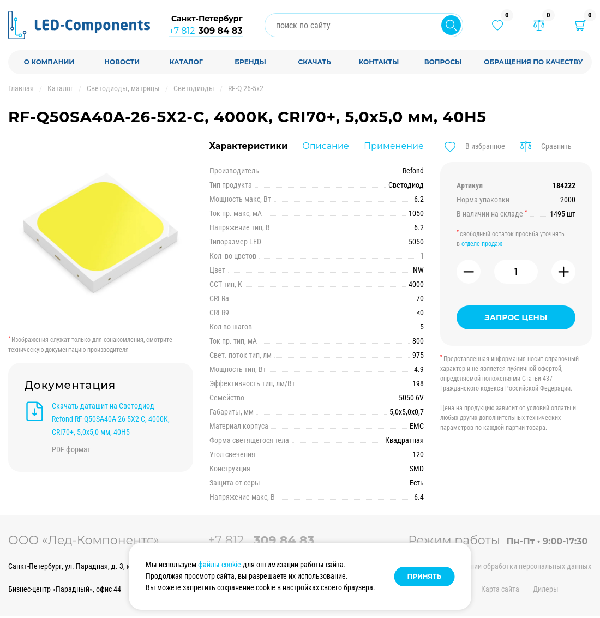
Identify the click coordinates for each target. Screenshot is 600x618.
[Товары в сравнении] (539, 25)
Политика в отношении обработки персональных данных (499, 566)
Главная (21, 88)
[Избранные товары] (497, 25)
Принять (424, 576)
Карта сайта (500, 589)
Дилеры (546, 589)
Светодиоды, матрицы (123, 88)
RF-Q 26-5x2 (245, 88)
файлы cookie (219, 564)
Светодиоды (193, 88)
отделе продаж (481, 244)
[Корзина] (580, 25)
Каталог (60, 88)
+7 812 (206, 31)
